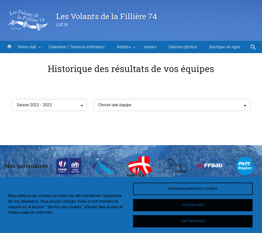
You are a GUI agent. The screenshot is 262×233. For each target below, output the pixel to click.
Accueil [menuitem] (9, 46)
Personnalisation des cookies (192, 189)
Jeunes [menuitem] (149, 46)
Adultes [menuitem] (124, 48)
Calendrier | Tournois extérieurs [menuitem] (77, 46)
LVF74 (62, 24)
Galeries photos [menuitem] (183, 46)
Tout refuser (193, 205)
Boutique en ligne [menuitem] (224, 46)
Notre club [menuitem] (27, 48)
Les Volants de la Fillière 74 (106, 16)
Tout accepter (193, 221)
